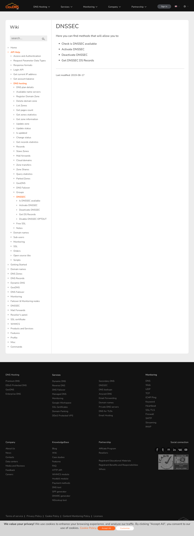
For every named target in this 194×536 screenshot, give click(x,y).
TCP (148, 393)
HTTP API (57, 469)
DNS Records (17, 278)
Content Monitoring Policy (74, 514)
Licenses (95, 514)
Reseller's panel (19, 314)
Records (20, 146)
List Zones (21, 105)
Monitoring (87, 6)
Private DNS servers (109, 405)
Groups (20, 192)
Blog (54, 448)
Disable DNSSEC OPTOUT (33, 219)
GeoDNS (20, 183)
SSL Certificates (60, 405)
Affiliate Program (108, 448)
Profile (14, 337)
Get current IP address (25, 74)
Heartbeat (151, 405)
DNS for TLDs (106, 410)
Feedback (10, 469)
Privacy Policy (33, 514)
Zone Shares (22, 169)
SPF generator (59, 490)
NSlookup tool (59, 498)
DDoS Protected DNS (17, 385)
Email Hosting (106, 414)
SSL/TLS (150, 410)
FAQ (54, 465)
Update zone (22, 123)
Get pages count (24, 110)
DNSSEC (21, 196)
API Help (15, 52)
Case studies (58, 456)
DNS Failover (23, 187)
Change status (23, 137)
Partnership (137, 6)
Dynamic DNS (18, 282)
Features (15, 333)
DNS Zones (16, 273)
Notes (19, 228)
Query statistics (24, 174)
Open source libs (22, 255)
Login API (18, 69)
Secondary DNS (107, 380)
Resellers (104, 452)
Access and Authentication (27, 56)
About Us (10, 448)
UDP (148, 389)
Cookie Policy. (88, 528)
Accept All (106, 528)
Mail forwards (23, 155)
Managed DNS (59, 393)
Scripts (17, 260)
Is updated (21, 133)
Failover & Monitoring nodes (25, 301)
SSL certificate (18, 319)
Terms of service (14, 514)
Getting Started (19, 264)
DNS (148, 380)
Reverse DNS (59, 385)
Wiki (54, 452)
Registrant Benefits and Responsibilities (119, 464)
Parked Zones (23, 178)
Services (64, 6)
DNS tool (57, 485)
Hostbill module (60, 477)
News (9, 452)
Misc (13, 342)
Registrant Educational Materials (115, 460)
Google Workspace (62, 401)
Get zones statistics (26, 114)
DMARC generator (61, 494)
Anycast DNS (106, 393)
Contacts (10, 456)
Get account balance (23, 78)
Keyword (150, 401)
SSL (15, 246)
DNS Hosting (39, 6)
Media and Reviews (16, 465)
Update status (23, 128)
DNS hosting (20, 83)
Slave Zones (22, 151)
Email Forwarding (108, 397)
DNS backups (106, 389)
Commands (16, 346)
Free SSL (21, 223)
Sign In (164, 6)
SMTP (149, 418)
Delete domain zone (26, 101)
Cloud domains (24, 160)
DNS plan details (25, 87)
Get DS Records (27, 214)
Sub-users (18, 237)
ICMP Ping (151, 397)
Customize (125, 528)
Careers (10, 473)
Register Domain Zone (27, 96)
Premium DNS (13, 380)
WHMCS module (61, 473)
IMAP (148, 426)
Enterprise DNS (14, 393)
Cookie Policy (50, 514)
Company (112, 6)
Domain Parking (60, 410)
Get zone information (27, 119)
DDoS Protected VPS (63, 414)
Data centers (12, 461)
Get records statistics (27, 142)
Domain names (21, 232)
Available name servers (28, 91)
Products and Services (22, 328)
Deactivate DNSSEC (29, 209)
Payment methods (61, 481)
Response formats (22, 65)
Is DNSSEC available (29, 200)
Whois (102, 468)
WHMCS (15, 324)
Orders (17, 251)
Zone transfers (23, 164)
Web (148, 385)
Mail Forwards (18, 310)
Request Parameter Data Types (29, 60)
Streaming (151, 422)
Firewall (150, 414)
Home (14, 47)
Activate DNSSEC (28, 205)
